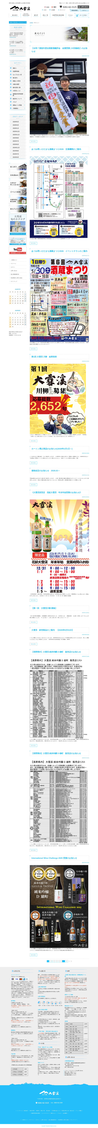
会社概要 (52, 9)
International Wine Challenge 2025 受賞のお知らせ (54, 858)
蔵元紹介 (26, 1110)
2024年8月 (16, 150)
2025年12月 (16, 131)
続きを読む (33, 141)
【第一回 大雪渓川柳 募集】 (44, 608)
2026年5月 (16, 121)
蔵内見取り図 (16, 87)
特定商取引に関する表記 (16, 277)
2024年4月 (16, 157)
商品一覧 (43, 1110)
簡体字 (55, 6)
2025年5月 (16, 144)
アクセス (59, 1113)
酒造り (15, 68)
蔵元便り (15, 77)
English (47, 6)
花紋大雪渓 (32, 1110)
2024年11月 (16, 147)
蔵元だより (53, 1113)
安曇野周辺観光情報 (35, 1113)
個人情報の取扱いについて (70, 1075)
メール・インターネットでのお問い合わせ (74, 1070)
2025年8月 (16, 138)
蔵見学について (17, 98)
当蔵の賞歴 (16, 84)
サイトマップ (61, 9)
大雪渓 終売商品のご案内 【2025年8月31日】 (52, 630)
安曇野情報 (16, 71)
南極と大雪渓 (16, 81)
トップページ (19, 1110)
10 (66, 961)
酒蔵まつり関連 (17, 105)
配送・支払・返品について (70, 1072)
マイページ (13, 263)
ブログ (15, 102)
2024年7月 (16, 154)
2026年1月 (16, 128)
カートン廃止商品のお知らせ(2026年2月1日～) (51, 449)
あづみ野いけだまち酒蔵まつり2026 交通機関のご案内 (56, 149)
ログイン (84, 10)
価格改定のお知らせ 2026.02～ (45, 471)
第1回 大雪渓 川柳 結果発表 (44, 357)
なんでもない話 (17, 74)
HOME (44, 9)
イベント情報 (78, 1110)
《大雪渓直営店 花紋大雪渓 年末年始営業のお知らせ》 (56, 492)
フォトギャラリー (45, 1113)
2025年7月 (16, 141)
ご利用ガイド (14, 260)
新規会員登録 (74, 10)
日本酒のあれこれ (56, 1110)
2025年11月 (16, 134)
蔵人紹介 (48, 1110)
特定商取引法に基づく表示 (70, 1073)
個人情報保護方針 (15, 274)
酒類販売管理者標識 (18, 94)
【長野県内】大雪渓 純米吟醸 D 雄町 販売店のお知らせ (56, 753)
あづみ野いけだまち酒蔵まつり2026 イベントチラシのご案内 (59, 251)
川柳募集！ (16, 108)
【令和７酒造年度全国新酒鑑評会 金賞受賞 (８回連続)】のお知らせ (59, 49)
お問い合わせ (83, 6)
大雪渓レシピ (16, 90)
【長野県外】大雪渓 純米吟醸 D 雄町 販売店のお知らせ (56, 652)
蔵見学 (37, 1110)
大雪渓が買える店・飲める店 (67, 1110)
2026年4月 (16, 125)
